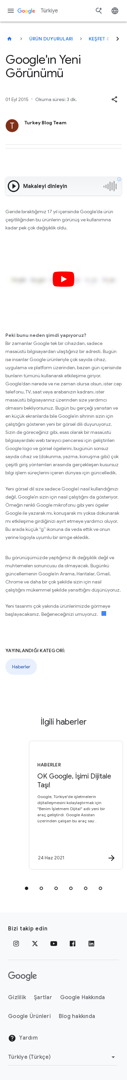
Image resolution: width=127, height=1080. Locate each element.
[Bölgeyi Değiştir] (62, 1057)
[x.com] (35, 943)
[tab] (26, 888)
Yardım (23, 1038)
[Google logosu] (22, 976)
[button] (114, 99)
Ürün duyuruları (51, 39)
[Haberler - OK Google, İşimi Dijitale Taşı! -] (75, 805)
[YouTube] (54, 943)
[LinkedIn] (91, 943)
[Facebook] (73, 943)
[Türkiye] (9, 39)
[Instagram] (16, 943)
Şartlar (43, 997)
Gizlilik (17, 997)
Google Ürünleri (29, 1016)
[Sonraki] (118, 39)
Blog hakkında (77, 1016)
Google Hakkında (82, 997)
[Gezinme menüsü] (10, 11)
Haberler (21, 667)
